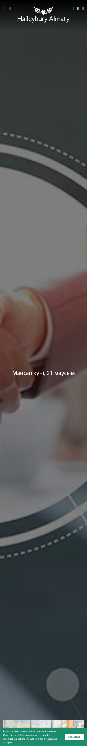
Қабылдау (74, 737)
